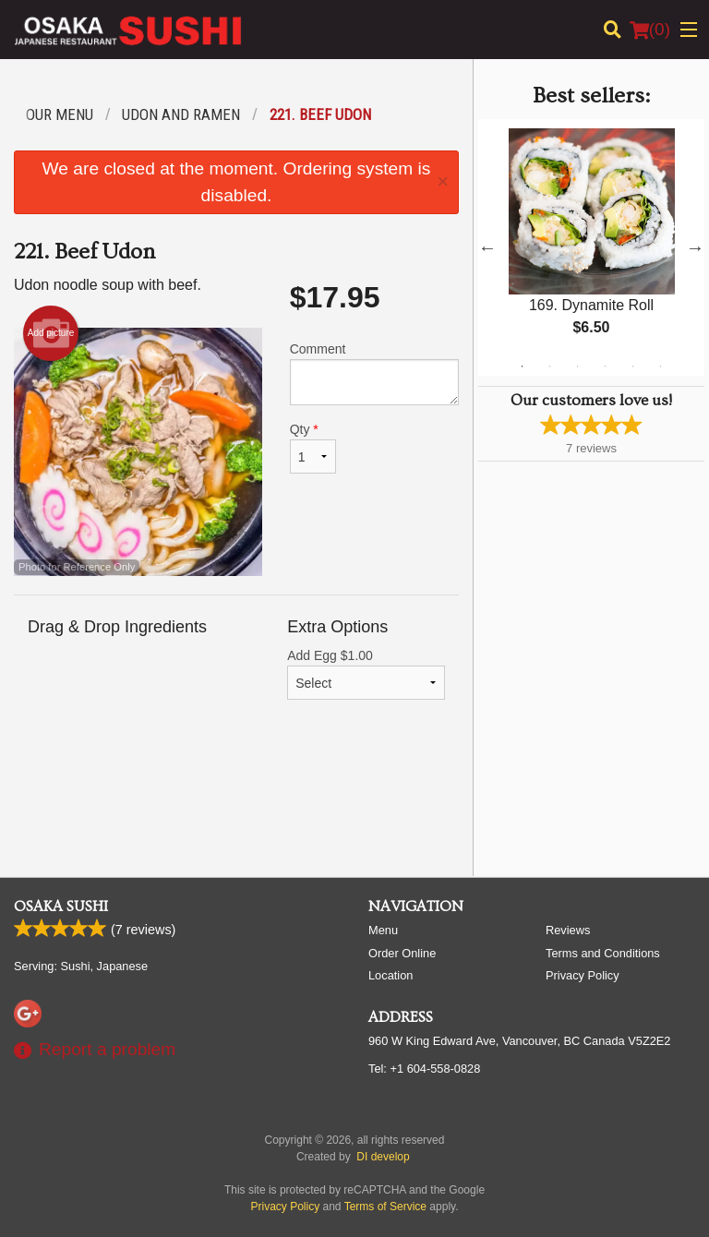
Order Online (402, 953)
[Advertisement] (236, 802)
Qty (313, 448)
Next (695, 247)
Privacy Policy (582, 975)
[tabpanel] (591, 247)
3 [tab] (577, 366)
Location (390, 975)
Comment (374, 373)
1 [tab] (521, 366)
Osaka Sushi (61, 906)
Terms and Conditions (603, 953)
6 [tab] (660, 366)
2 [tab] (549, 366)
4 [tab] (604, 366)
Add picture (51, 333)
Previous (487, 247)
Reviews (568, 930)
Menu (383, 930)
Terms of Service (385, 1206)
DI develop (382, 1156)
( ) (650, 29)
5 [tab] (632, 366)
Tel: (424, 1068)
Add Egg (366, 674)
